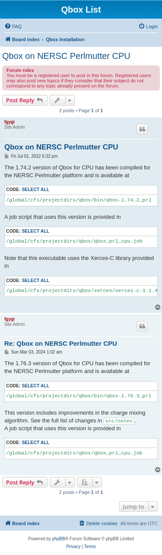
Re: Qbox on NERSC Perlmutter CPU (60, 343)
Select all (35, 189)
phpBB (58, 538)
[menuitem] (13, 26)
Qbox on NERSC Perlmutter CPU (66, 56)
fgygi (9, 122)
